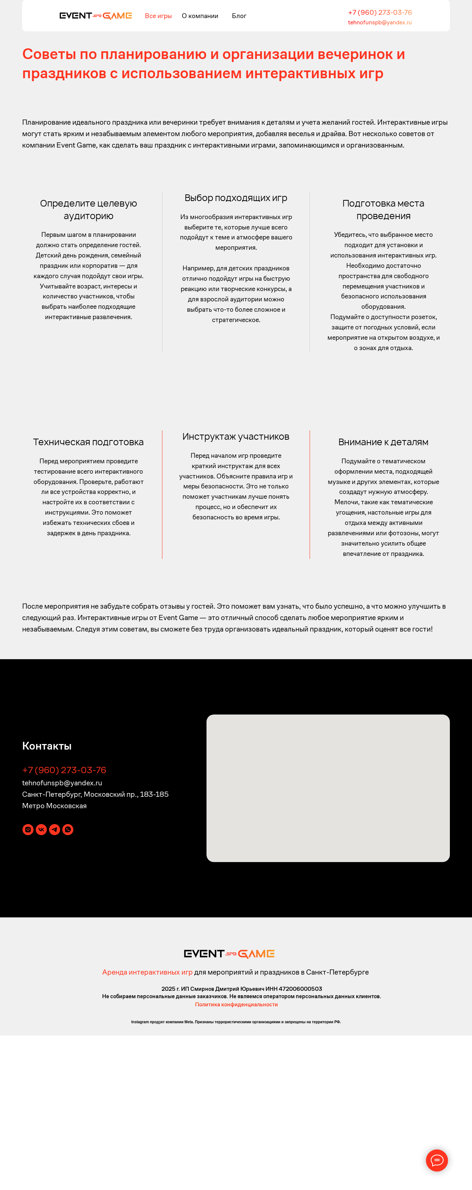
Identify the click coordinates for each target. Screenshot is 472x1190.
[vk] (41, 984)
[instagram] (28, 984)
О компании (200, 15)
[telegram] (54, 984)
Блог (239, 15)
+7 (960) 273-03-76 (380, 12)
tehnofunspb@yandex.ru (380, 22)
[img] (95, 15)
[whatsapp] (67, 984)
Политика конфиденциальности (236, 1158)
